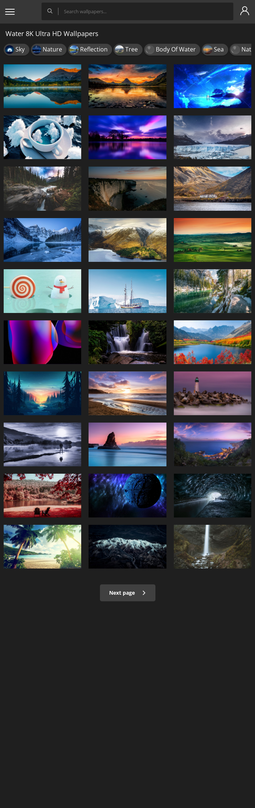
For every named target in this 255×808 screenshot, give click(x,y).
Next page (127, 592)
